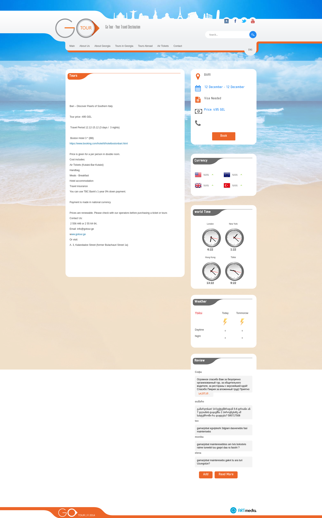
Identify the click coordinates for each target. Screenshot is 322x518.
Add (205, 468)
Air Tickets (163, 46)
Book (223, 136)
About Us (84, 46)
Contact (178, 46)
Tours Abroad (145, 46)
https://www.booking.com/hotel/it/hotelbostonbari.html (99, 143)
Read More (226, 468)
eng (250, 50)
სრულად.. (204, 387)
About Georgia (102, 46)
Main (72, 46)
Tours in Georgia (124, 46)
